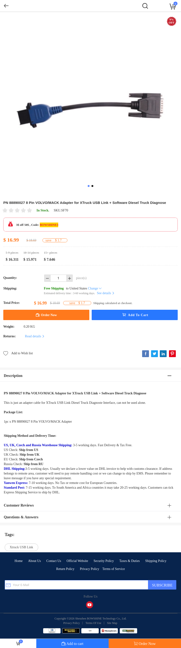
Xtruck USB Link (21, 547)
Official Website (77, 561)
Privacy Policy (89, 569)
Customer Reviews (19, 505)
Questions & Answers (21, 517)
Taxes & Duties (129, 561)
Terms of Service (113, 569)
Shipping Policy (155, 561)
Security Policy (104, 561)
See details (106, 293)
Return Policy (65, 569)
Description (13, 376)
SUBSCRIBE (162, 585)
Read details (35, 336)
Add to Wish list (18, 353)
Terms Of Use (93, 623)
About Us (34, 561)
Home (19, 561)
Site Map (112, 623)
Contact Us (53, 561)
